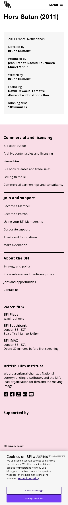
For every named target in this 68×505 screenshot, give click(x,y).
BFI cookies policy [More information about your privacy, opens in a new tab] (28, 480)
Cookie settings (34, 492)
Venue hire (11, 161)
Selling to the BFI (15, 177)
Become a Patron (16, 214)
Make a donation (15, 245)
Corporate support (17, 229)
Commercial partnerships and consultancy (33, 184)
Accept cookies (34, 500)
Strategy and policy (17, 266)
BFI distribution (15, 146)
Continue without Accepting (51, 457)
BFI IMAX (11, 340)
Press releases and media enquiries (29, 274)
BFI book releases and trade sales (27, 169)
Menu (56, 5)
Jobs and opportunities (20, 282)
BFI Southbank (15, 325)
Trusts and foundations (20, 237)
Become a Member (17, 206)
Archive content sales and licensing (28, 153)
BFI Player (12, 314)
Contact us (11, 290)
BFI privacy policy (14, 446)
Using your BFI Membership (23, 221)
